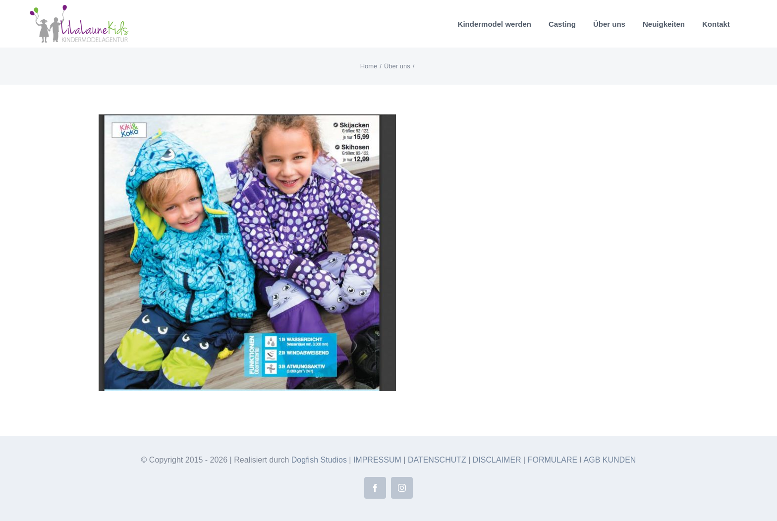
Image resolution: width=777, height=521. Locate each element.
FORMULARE (552, 460)
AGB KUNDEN (610, 460)
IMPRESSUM (377, 460)
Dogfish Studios (319, 460)
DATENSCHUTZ (437, 460)
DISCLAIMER (497, 460)
